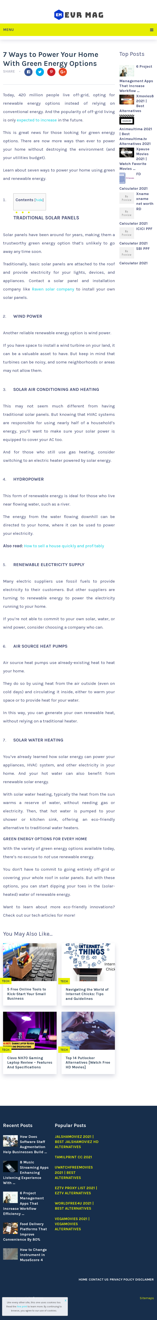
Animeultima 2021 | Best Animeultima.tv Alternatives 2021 (135, 136)
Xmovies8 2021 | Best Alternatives (136, 103)
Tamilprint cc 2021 (73, 1157)
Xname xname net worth (145, 199)
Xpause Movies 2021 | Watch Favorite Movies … (134, 159)
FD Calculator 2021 (133, 181)
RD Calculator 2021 (133, 216)
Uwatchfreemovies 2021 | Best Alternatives (74, 1172)
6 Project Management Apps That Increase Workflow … (136, 78)
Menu (8, 29)
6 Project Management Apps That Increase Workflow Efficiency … (23, 1203)
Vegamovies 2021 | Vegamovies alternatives (72, 1224)
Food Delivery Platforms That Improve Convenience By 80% (25, 1232)
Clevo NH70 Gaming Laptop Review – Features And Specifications (29, 1062)
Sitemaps (147, 1298)
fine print (22, 1306)
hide (39, 200)
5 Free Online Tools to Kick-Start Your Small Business (26, 994)
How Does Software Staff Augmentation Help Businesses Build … (25, 1144)
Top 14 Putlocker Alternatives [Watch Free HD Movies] (88, 1062)
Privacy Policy (122, 1279)
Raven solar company (53, 289)
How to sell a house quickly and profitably (64, 545)
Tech (64, 981)
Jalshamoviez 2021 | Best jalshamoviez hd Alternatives (77, 1141)
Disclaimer (145, 1279)
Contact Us (99, 1279)
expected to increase (37, 120)
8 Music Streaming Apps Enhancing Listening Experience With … (26, 1172)
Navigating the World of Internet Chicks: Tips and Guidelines (87, 994)
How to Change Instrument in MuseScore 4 (33, 1254)
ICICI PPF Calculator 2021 (135, 236)
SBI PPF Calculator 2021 (134, 255)
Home (83, 1279)
